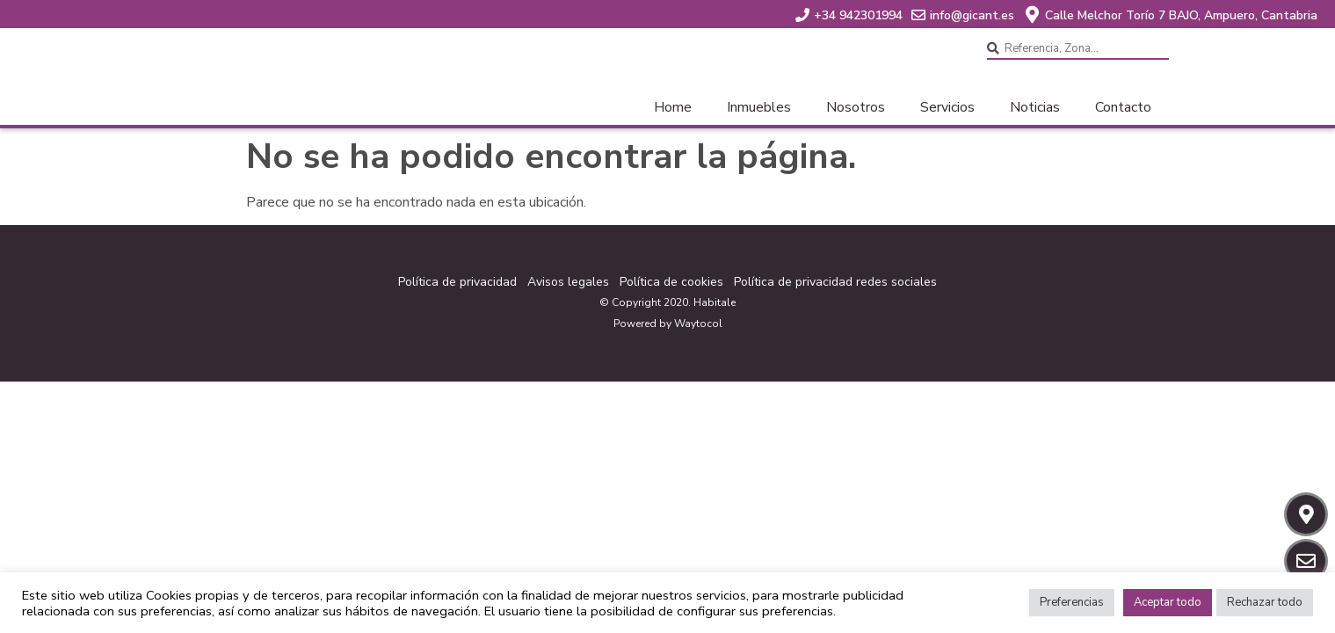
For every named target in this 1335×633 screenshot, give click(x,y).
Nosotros (855, 107)
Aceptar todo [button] (1167, 602)
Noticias (1035, 107)
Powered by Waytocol (667, 323)
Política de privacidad (457, 281)
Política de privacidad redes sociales (835, 281)
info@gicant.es (972, 15)
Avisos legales (568, 281)
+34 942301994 (858, 15)
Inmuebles (759, 107)
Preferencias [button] (1072, 602)
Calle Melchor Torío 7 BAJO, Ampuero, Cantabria (1181, 15)
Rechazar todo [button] (1264, 602)
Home (673, 107)
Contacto (1123, 107)
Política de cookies (671, 281)
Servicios (947, 107)
